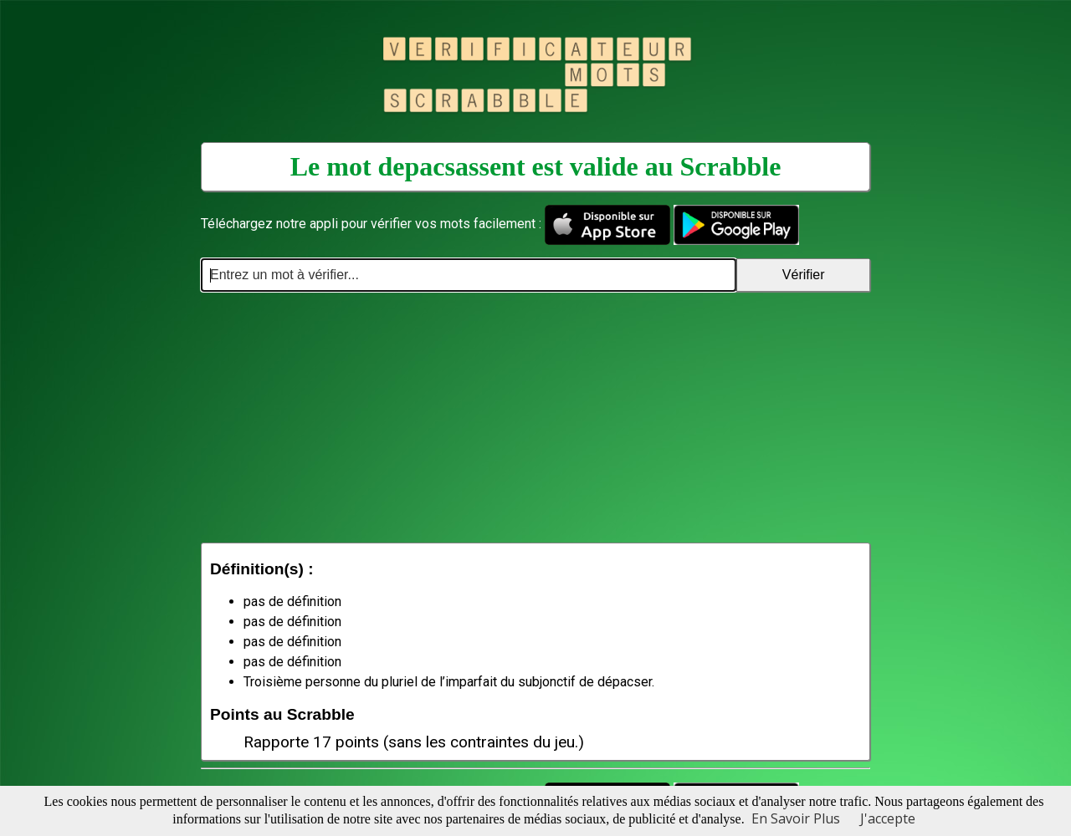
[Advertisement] (535, 417)
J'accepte (887, 818)
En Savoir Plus (795, 818)
